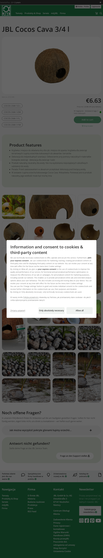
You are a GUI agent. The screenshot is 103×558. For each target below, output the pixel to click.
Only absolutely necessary (51, 310)
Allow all (80, 310)
